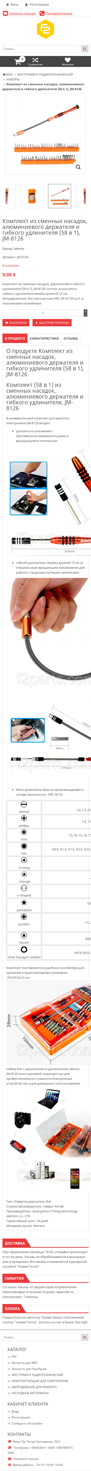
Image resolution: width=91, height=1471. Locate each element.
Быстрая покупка (54, 322)
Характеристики (44, 338)
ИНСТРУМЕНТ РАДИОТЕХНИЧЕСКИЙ (35, 1375)
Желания (67, 61)
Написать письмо (22, 13)
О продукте (15, 338)
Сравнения (35, 61)
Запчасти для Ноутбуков (27, 1369)
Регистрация (19, 1417)
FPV (12, 1357)
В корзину (18, 322)
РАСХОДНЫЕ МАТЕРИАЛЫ (28, 1393)
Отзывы (71, 338)
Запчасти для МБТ (23, 1363)
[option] (60, 196)
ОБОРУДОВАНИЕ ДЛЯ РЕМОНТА (32, 1387)
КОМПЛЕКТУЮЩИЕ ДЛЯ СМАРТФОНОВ (38, 1381)
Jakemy (19, 248)
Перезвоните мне (59, 13)
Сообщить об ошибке (25, 1423)
